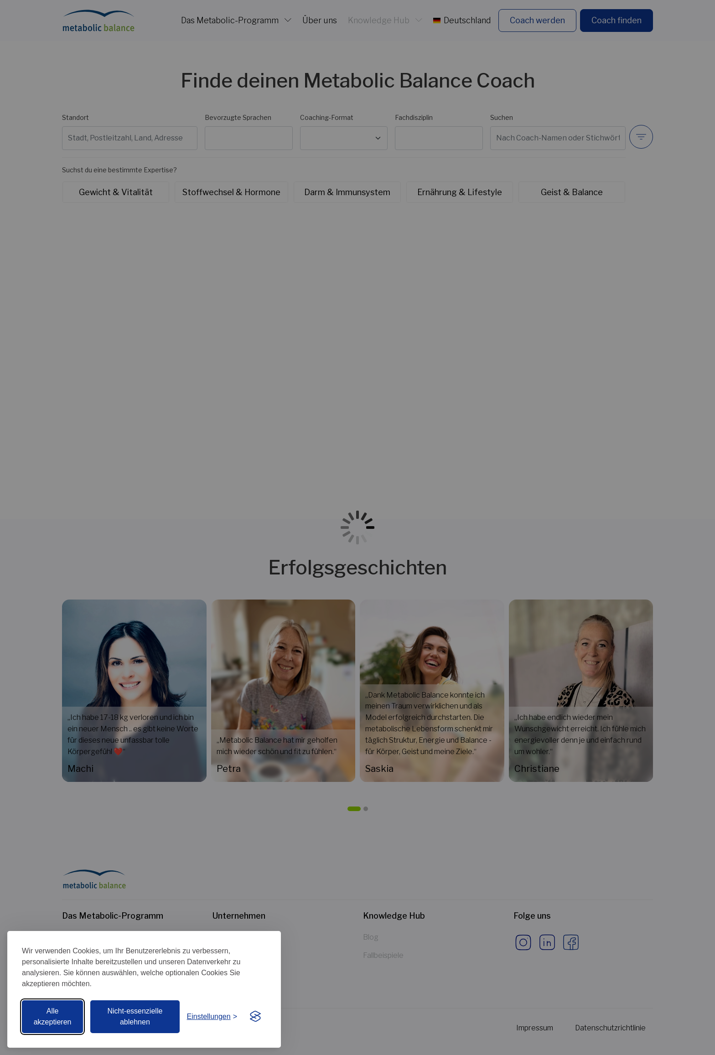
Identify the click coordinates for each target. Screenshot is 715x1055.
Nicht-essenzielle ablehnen (134, 1016)
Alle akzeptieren (53, 1016)
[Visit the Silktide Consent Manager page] (255, 1017)
